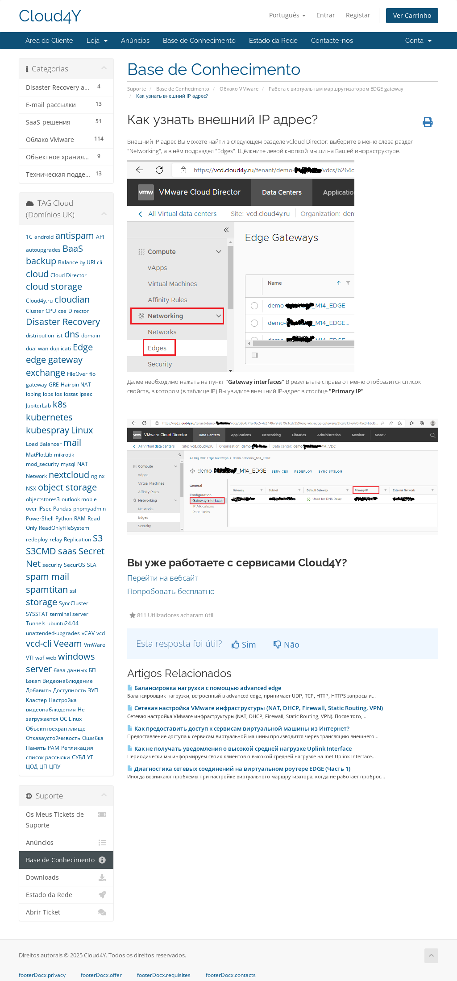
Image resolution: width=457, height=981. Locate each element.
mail (72, 442)
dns (71, 334)
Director (78, 311)
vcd (100, 633)
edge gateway (54, 359)
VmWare (94, 644)
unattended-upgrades (53, 633)
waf (39, 657)
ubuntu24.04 (63, 623)
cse (62, 311)
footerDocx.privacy (42, 975)
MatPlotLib (39, 454)
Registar (358, 15)
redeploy (37, 539)
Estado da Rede (273, 41)
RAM (80, 518)
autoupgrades (43, 250)
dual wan (37, 348)
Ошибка (93, 738)
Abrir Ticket (66, 912)
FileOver (77, 374)
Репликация (77, 748)
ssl (73, 590)
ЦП (43, 766)
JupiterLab (38, 405)
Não (286, 644)
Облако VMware (239, 88)
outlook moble (79, 499)
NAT (82, 464)
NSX (31, 488)
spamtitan (47, 589)
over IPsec (38, 508)
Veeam (68, 643)
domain (90, 335)
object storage (67, 487)
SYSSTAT (37, 614)
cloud (37, 274)
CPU (51, 311)
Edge (83, 347)
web (51, 657)
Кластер (36, 700)
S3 (98, 538)
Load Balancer (44, 444)
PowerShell (40, 518)
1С (29, 237)
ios (58, 394)
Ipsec (85, 394)
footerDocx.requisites (164, 975)
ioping (33, 394)
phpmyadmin (89, 508)
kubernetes (49, 417)
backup (41, 261)
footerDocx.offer (101, 975)
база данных (70, 670)
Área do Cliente (49, 41)
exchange (45, 372)
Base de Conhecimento (199, 41)
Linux (82, 430)
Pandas (62, 508)
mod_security (42, 464)
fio (92, 374)
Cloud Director (68, 275)
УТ (90, 757)
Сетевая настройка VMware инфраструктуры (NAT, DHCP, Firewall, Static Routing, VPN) (255, 708)
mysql (68, 464)
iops (48, 394)
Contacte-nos (332, 41)
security (52, 565)
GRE (54, 384)
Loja (97, 41)
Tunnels (36, 623)
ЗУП (93, 690)
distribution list (44, 335)
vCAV (88, 633)
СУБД (78, 757)
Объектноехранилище (56, 728)
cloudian (72, 299)
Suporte (136, 88)
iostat (71, 394)
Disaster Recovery (63, 322)
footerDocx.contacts (231, 975)
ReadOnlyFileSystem (64, 528)
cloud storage (54, 286)
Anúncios (135, 41)
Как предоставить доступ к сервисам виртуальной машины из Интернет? (238, 728)
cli (99, 262)
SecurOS (74, 565)
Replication (77, 539)
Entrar (325, 15)
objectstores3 (43, 499)
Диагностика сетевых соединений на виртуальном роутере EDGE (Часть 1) (238, 769)
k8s (60, 404)
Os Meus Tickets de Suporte (66, 819)
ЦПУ (54, 766)
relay (56, 539)
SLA (91, 565)
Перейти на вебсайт (162, 578)
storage (41, 602)
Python (63, 518)
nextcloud (69, 475)
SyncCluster (73, 603)
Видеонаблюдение (67, 681)
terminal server (69, 614)
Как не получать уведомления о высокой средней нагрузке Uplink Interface (239, 748)
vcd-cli (39, 643)
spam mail (47, 576)
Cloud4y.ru (39, 300)
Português (287, 15)
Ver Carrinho (412, 15)
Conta (418, 41)
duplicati (60, 348)
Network (36, 476)
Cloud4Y (50, 15)
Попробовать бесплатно (171, 591)
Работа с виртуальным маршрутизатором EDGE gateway (336, 88)
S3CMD (41, 551)
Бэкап (33, 681)
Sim (244, 644)
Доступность (69, 690)
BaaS (72, 248)
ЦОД (31, 766)
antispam (74, 235)
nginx (97, 476)
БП (92, 670)
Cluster (35, 311)
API (100, 237)
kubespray (47, 430)
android (44, 237)
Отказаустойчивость (53, 738)
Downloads (66, 877)
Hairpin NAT (76, 384)
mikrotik (64, 454)
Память (36, 748)
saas (67, 551)
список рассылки (48, 757)
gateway (36, 384)
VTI (29, 657)
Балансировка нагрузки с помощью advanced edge (204, 688)
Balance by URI (76, 262)
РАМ (53, 748)
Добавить (38, 690)
